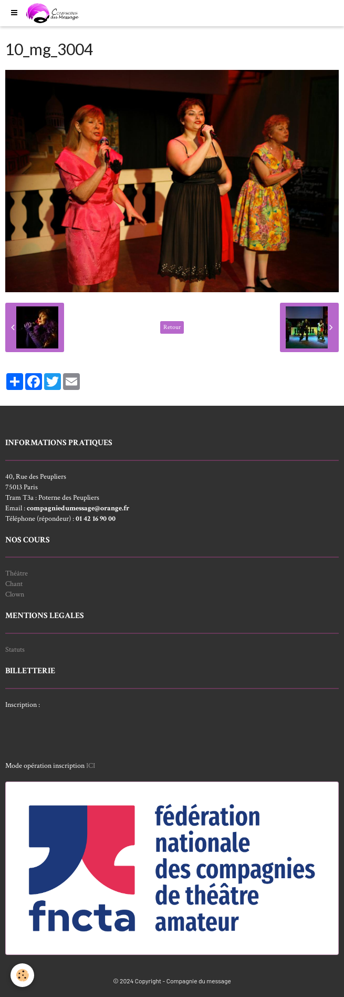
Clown (14, 594)
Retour (172, 327)
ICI (90, 765)
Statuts (15, 649)
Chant (14, 584)
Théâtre (16, 573)
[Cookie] (22, 975)
